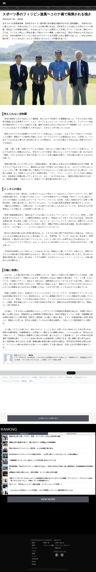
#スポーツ (52, 377)
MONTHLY (72, 434)
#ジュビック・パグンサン (11, 381)
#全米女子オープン (80, 377)
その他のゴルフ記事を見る (48, 418)
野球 (18, 7)
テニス (58, 7)
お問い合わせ (59, 543)
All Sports (68, 7)
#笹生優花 (69, 377)
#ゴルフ (5, 377)
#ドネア (61, 377)
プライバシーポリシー (62, 545)
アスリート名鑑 (48, 545)
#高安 (31, 381)
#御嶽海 (24, 381)
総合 (7, 7)
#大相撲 (34, 377)
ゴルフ (38, 7)
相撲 (48, 7)
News (78, 7)
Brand (88, 7)
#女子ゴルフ (43, 377)
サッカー (27, 7)
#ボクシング (26, 377)
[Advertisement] (48, 398)
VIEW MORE (48, 499)
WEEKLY (24, 434)
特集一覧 (46, 543)
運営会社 (58, 548)
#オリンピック (14, 377)
